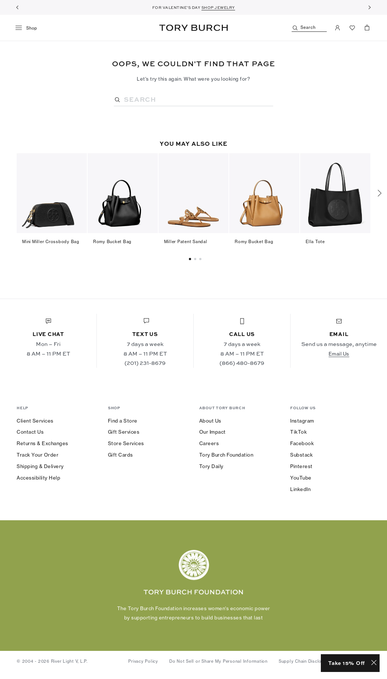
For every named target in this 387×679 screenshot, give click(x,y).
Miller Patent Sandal (185, 241)
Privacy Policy (143, 661)
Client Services (35, 421)
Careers (209, 443)
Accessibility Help (38, 478)
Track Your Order (37, 455)
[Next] (369, 7)
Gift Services (124, 432)
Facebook (302, 443)
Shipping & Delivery (40, 466)
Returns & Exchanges (42, 443)
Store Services (126, 443)
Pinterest (301, 466)
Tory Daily (211, 466)
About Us (210, 421)
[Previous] (17, 7)
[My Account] (337, 27)
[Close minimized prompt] (374, 663)
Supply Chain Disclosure (305, 661)
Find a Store (123, 421)
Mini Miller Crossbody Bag (50, 241)
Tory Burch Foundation (226, 455)
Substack (301, 455)
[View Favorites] (352, 27)
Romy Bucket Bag (112, 241)
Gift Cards (120, 455)
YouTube (301, 478)
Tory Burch (193, 27)
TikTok (298, 432)
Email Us (339, 354)
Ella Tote (315, 241)
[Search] (309, 28)
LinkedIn (300, 489)
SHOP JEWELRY (218, 7)
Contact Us (30, 432)
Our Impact (212, 432)
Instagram (302, 421)
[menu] (29, 28)
